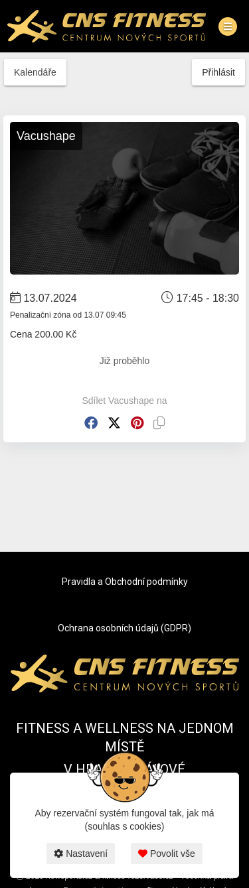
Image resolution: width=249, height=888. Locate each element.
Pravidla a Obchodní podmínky (125, 581)
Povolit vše (166, 853)
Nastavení (81, 853)
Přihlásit (218, 72)
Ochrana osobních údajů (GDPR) (124, 628)
